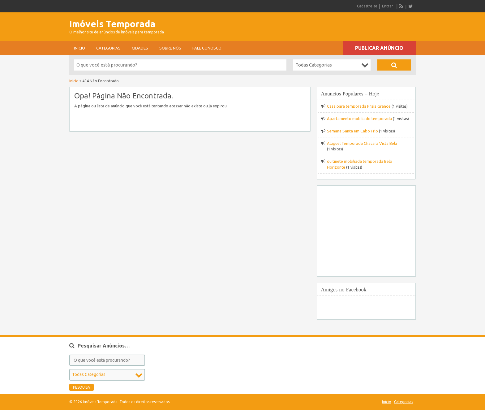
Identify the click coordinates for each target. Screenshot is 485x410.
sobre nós (170, 48)
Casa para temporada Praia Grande (359, 106)
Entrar (387, 6)
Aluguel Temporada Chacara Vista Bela (362, 143)
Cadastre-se (367, 6)
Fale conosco (206, 48)
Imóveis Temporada (112, 24)
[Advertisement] (343, 24)
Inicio (79, 48)
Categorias (108, 48)
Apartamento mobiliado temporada (359, 118)
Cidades (140, 48)
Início (74, 81)
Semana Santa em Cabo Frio (352, 131)
